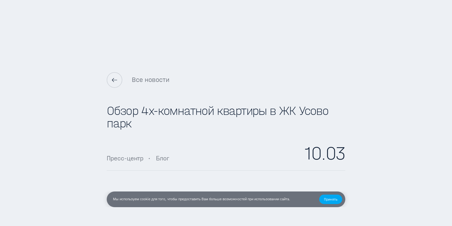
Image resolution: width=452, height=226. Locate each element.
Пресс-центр (125, 158)
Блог (162, 158)
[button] (330, 199)
